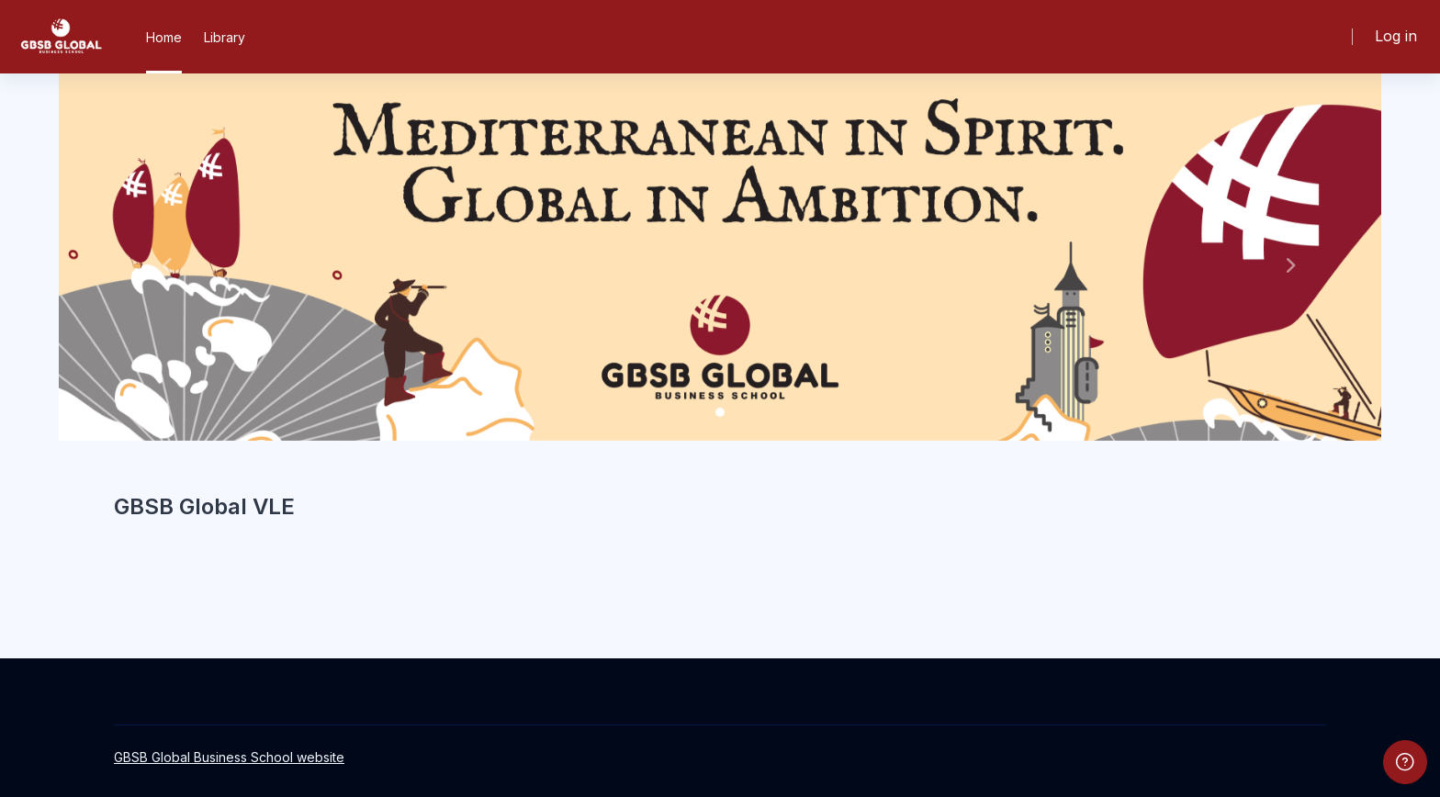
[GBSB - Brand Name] (60, 36)
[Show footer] (1405, 762)
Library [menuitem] (224, 37)
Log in (1396, 36)
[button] (158, 257)
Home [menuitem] (164, 37)
